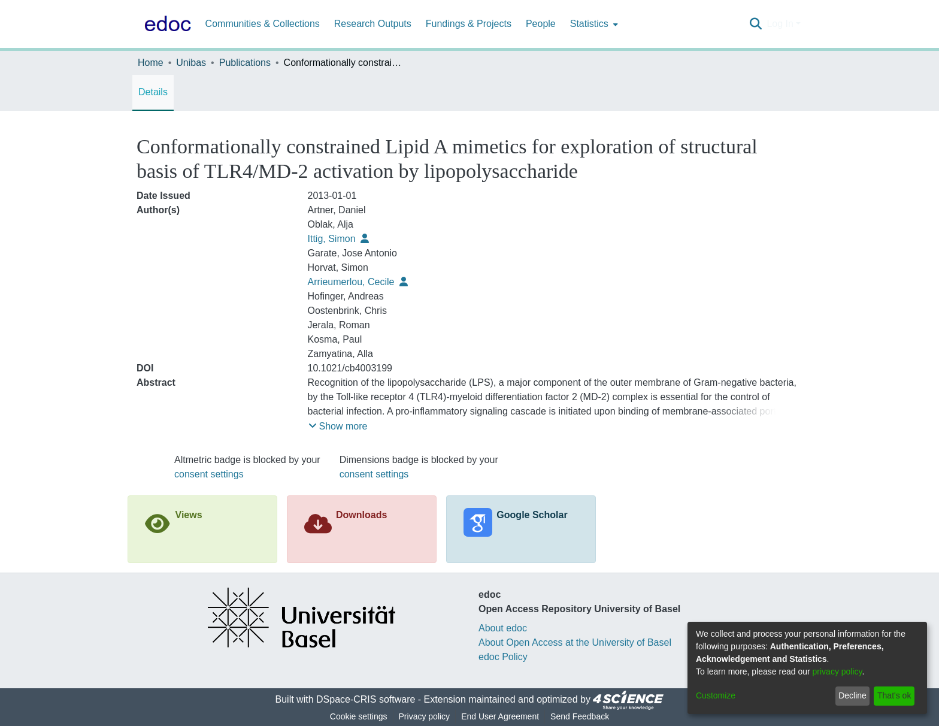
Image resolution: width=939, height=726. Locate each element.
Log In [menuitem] (780, 24)
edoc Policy (503, 657)
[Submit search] (755, 24)
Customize (715, 695)
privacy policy (837, 671)
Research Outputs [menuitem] (372, 24)
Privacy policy (424, 716)
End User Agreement (500, 716)
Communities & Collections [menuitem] (262, 24)
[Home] (165, 24)
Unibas (191, 63)
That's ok (894, 695)
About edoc (502, 628)
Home (150, 63)
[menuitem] (593, 24)
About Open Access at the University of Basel (574, 642)
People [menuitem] (541, 24)
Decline (852, 695)
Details (153, 92)
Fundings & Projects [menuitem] (468, 24)
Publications (245, 63)
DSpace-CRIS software (365, 699)
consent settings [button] (209, 474)
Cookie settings (358, 716)
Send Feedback (579, 716)
